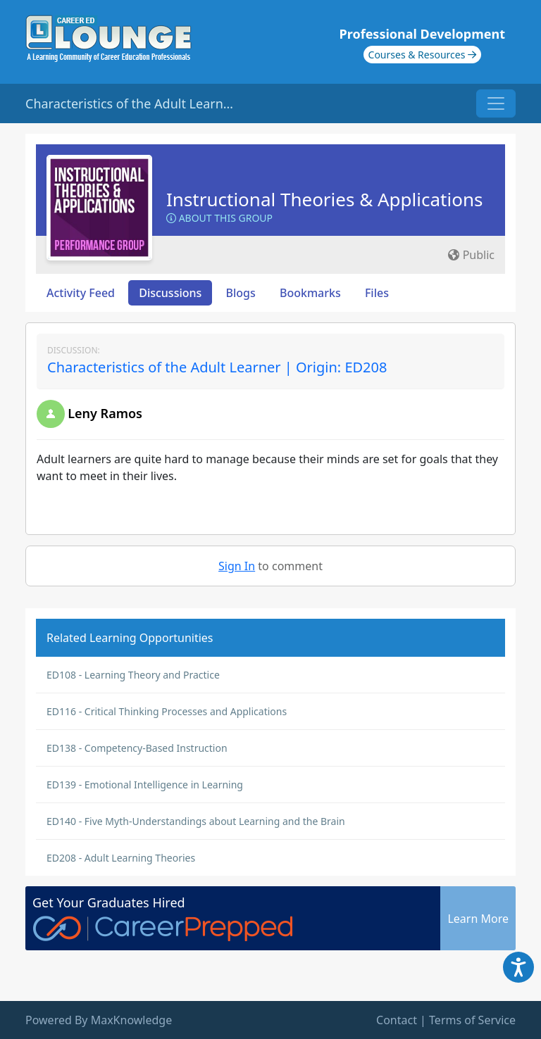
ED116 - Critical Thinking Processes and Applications (166, 711)
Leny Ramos (105, 413)
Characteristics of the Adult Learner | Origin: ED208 (217, 367)
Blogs (241, 293)
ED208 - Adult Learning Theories (120, 857)
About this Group (219, 218)
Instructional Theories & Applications (324, 199)
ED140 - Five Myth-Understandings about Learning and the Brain (195, 821)
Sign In (236, 566)
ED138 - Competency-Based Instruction (137, 748)
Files (377, 293)
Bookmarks (310, 293)
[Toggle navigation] (496, 103)
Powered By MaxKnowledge (98, 1020)
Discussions (170, 293)
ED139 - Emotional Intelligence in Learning (144, 784)
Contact (396, 1020)
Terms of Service (472, 1020)
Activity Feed (80, 293)
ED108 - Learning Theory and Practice (133, 674)
